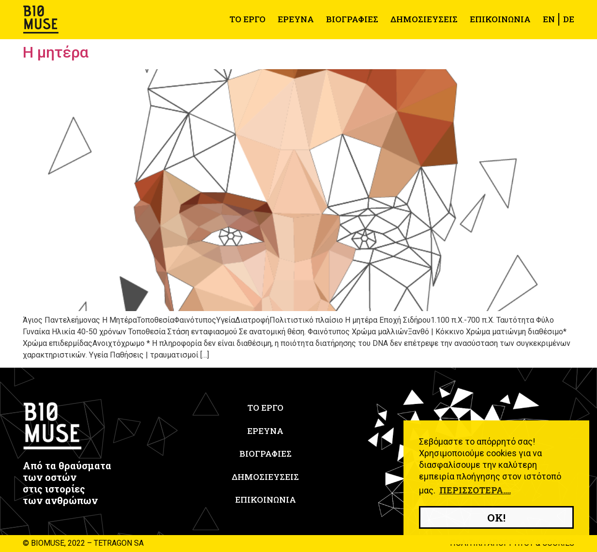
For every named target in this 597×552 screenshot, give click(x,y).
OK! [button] (496, 517)
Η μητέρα (56, 52)
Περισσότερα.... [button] (475, 490)
